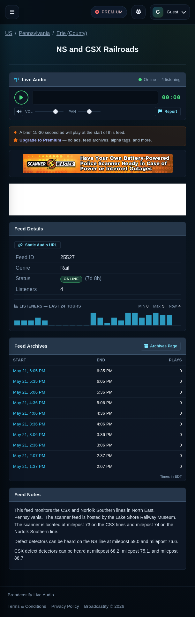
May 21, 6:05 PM (29, 370)
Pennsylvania (34, 33)
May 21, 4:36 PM (29, 402)
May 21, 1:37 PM (29, 466)
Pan (72, 111)
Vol (29, 111)
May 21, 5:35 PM (29, 381)
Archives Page (160, 346)
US (8, 33)
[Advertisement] (97, 199)
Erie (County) (71, 33)
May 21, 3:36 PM (29, 424)
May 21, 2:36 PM (29, 445)
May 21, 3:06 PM (29, 434)
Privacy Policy (65, 606)
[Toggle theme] (138, 12)
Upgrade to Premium (40, 140)
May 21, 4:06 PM (29, 413)
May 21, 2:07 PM (29, 455)
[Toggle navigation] (12, 12)
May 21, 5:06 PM (29, 392)
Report (167, 111)
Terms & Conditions (27, 606)
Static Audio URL (37, 245)
